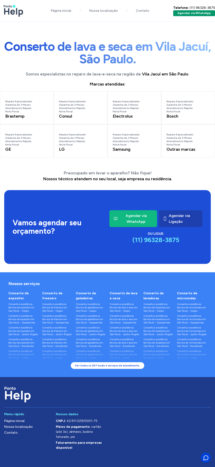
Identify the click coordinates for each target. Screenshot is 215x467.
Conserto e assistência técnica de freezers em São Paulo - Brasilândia (55, 343)
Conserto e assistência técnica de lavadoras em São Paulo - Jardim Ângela (158, 331)
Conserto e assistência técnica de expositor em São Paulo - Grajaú (21, 307)
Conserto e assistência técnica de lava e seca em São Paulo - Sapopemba (124, 319)
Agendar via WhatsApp (194, 13)
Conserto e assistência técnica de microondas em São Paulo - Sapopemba (191, 319)
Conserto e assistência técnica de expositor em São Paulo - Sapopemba (21, 319)
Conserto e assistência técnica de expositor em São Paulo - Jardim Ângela (23, 331)
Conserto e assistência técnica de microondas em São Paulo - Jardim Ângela (191, 331)
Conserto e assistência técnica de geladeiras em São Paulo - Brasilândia (89, 343)
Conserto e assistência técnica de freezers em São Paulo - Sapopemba (55, 319)
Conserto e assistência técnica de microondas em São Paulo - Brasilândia (191, 343)
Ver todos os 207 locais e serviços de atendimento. (107, 365)
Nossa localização (103, 11)
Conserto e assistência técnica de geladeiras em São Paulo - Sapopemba (89, 319)
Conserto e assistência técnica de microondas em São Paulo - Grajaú (191, 307)
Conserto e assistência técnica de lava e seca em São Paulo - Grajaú (124, 307)
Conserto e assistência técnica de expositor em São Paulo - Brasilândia (21, 343)
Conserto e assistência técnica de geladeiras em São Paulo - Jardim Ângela (90, 331)
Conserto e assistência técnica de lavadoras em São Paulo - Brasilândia (156, 343)
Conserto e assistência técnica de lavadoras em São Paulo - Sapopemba (156, 319)
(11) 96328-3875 (194, 8)
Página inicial (61, 11)
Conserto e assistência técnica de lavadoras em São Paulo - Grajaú (156, 307)
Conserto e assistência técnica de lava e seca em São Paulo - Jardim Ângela (124, 331)
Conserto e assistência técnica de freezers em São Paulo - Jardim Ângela (57, 331)
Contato (142, 11)
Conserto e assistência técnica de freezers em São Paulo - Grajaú (54, 307)
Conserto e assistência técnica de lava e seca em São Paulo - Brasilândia (124, 343)
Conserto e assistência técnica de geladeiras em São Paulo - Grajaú (89, 307)
